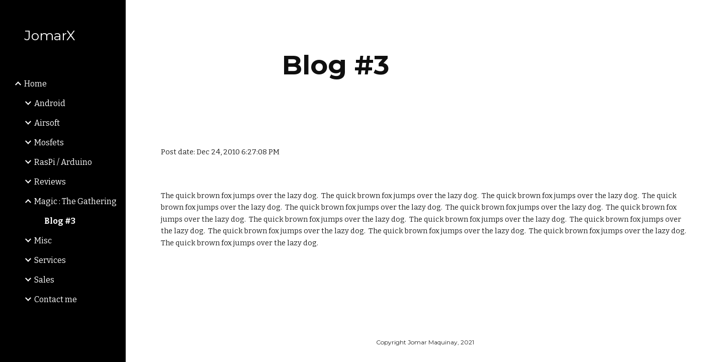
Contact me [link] (55, 299)
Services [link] (50, 260)
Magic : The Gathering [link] (75, 201)
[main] (335, 65)
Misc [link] (43, 240)
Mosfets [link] (49, 142)
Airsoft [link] (47, 123)
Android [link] (49, 103)
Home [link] (35, 83)
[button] (712, 14)
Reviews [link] (50, 182)
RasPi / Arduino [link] (63, 162)
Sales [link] (44, 280)
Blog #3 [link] (59, 221)
